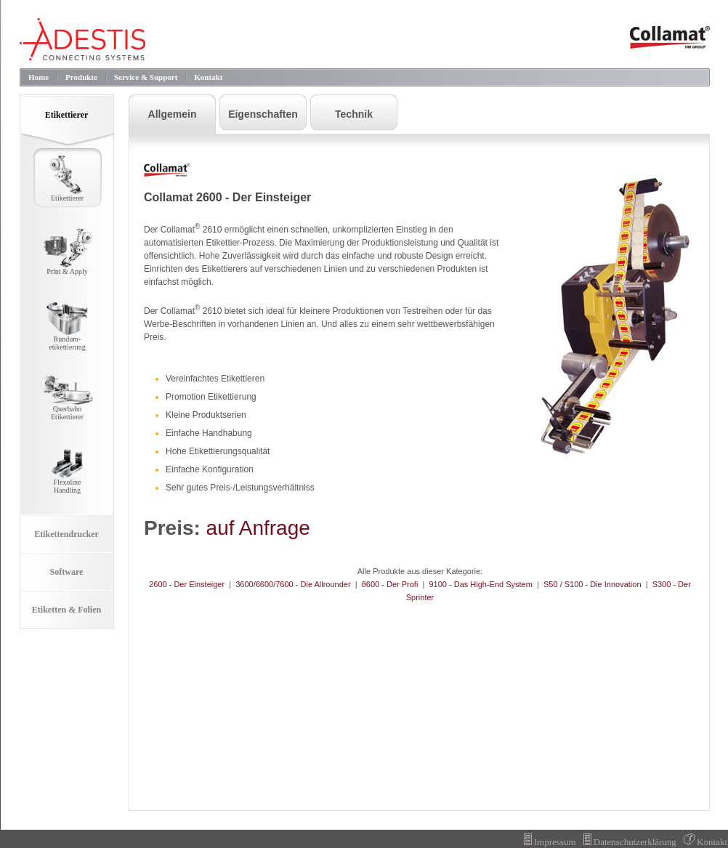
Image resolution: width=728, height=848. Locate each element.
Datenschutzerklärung (629, 841)
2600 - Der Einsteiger (187, 584)
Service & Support (145, 77)
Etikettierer (67, 115)
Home (38, 77)
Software (67, 572)
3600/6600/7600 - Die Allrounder (292, 584)
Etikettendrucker (66, 534)
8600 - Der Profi (390, 584)
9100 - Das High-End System (480, 584)
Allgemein (172, 114)
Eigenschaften (263, 114)
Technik (354, 114)
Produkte (81, 77)
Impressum (550, 841)
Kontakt (208, 77)
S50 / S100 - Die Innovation (592, 584)
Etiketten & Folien (66, 610)
